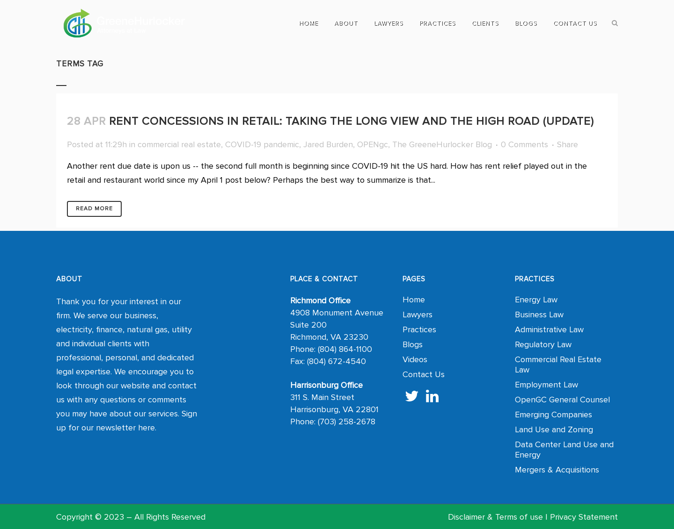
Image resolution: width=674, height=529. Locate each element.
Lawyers (417, 314)
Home (414, 299)
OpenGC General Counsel (562, 399)
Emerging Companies (553, 414)
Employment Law (546, 384)
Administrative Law (549, 329)
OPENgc (372, 144)
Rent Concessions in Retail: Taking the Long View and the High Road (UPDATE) (351, 121)
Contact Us (424, 374)
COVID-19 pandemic (262, 144)
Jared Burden (328, 144)
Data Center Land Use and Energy (564, 449)
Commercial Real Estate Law (558, 364)
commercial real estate (179, 144)
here (146, 427)
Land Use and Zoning (554, 429)
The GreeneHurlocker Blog (442, 144)
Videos (415, 359)
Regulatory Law (543, 344)
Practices (419, 329)
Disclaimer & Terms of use (495, 517)
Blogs (413, 344)
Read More (94, 208)
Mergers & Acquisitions (557, 470)
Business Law (539, 314)
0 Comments (524, 144)
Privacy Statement (584, 517)
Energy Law (536, 299)
